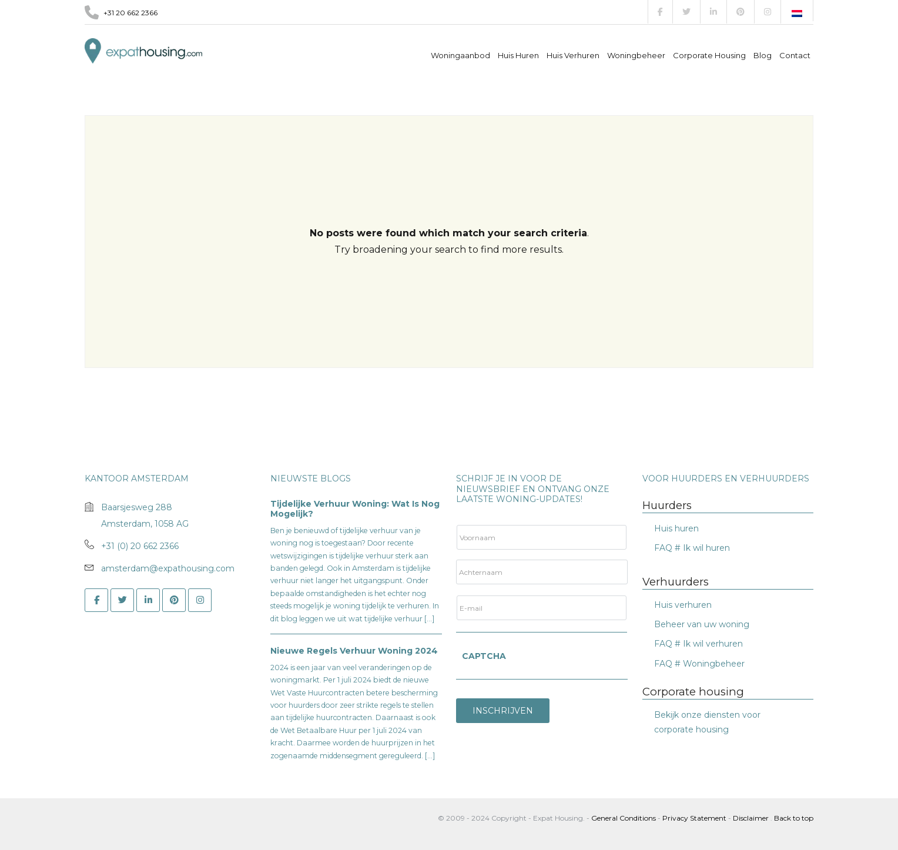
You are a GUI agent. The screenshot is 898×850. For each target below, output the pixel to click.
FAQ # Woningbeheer (699, 663)
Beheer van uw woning (701, 624)
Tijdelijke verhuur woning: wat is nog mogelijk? (355, 509)
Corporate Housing (709, 55)
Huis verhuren (573, 55)
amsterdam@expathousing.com (167, 568)
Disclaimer (751, 818)
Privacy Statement (694, 818)
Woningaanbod (460, 55)
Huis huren (676, 528)
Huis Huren (518, 55)
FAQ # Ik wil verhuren (698, 643)
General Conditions (624, 818)
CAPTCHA (484, 656)
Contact (794, 55)
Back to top (793, 818)
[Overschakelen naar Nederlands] (797, 13)
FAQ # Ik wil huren (692, 548)
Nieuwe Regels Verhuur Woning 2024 (354, 650)
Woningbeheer (636, 55)
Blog (762, 55)
